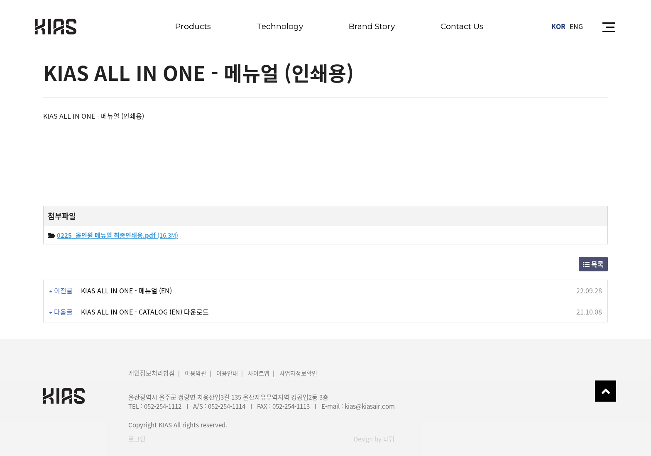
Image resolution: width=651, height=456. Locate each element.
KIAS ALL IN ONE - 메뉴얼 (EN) (126, 290)
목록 (593, 264)
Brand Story (372, 26)
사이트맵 (258, 373)
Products (193, 26)
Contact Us (462, 26)
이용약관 (195, 373)
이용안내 (227, 373)
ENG (576, 26)
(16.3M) (117, 235)
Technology (280, 26)
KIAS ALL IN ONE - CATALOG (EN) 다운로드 (145, 312)
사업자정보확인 (298, 373)
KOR (558, 26)
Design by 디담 (374, 439)
